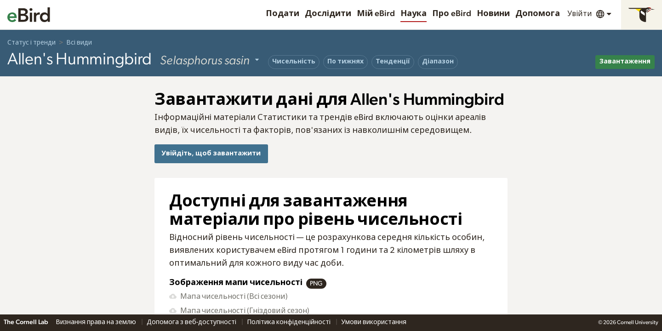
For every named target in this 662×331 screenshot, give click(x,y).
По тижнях (345, 61)
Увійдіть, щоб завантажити (211, 153)
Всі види (79, 43)
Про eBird (451, 14)
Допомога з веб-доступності (192, 322)
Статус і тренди (31, 43)
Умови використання (373, 322)
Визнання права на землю (96, 322)
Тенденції (393, 61)
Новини (493, 14)
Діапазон (438, 61)
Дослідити (328, 14)
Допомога (537, 14)
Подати (282, 14)
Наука (413, 14)
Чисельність (293, 61)
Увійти (579, 13)
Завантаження (625, 61)
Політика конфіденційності (289, 322)
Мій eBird (376, 14)
